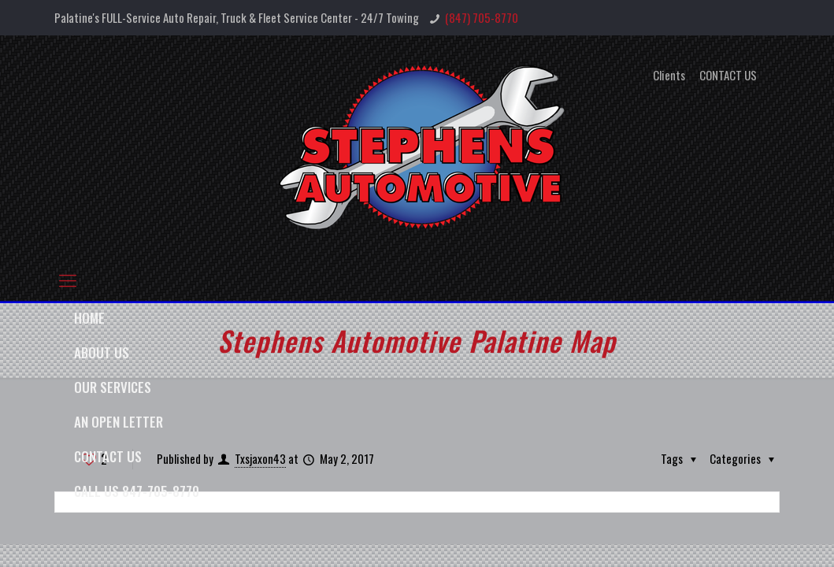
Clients (669, 75)
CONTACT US (728, 75)
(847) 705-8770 (481, 17)
